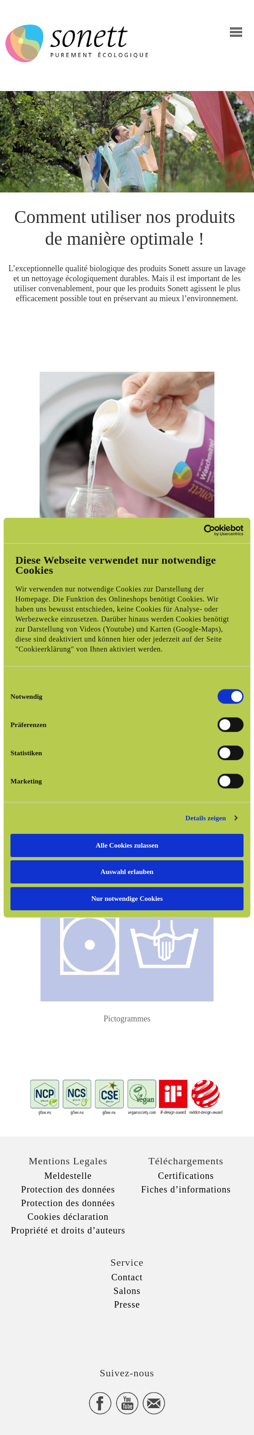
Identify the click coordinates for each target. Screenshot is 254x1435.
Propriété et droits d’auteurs (68, 1230)
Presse (127, 1304)
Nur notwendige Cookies (127, 898)
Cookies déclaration (67, 1217)
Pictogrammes (127, 1018)
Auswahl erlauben (127, 871)
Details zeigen (205, 818)
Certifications (186, 1176)
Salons (126, 1291)
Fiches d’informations (186, 1189)
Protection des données (68, 1189)
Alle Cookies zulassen (127, 845)
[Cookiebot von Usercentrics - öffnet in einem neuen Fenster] (204, 530)
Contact (126, 1277)
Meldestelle (67, 1176)
